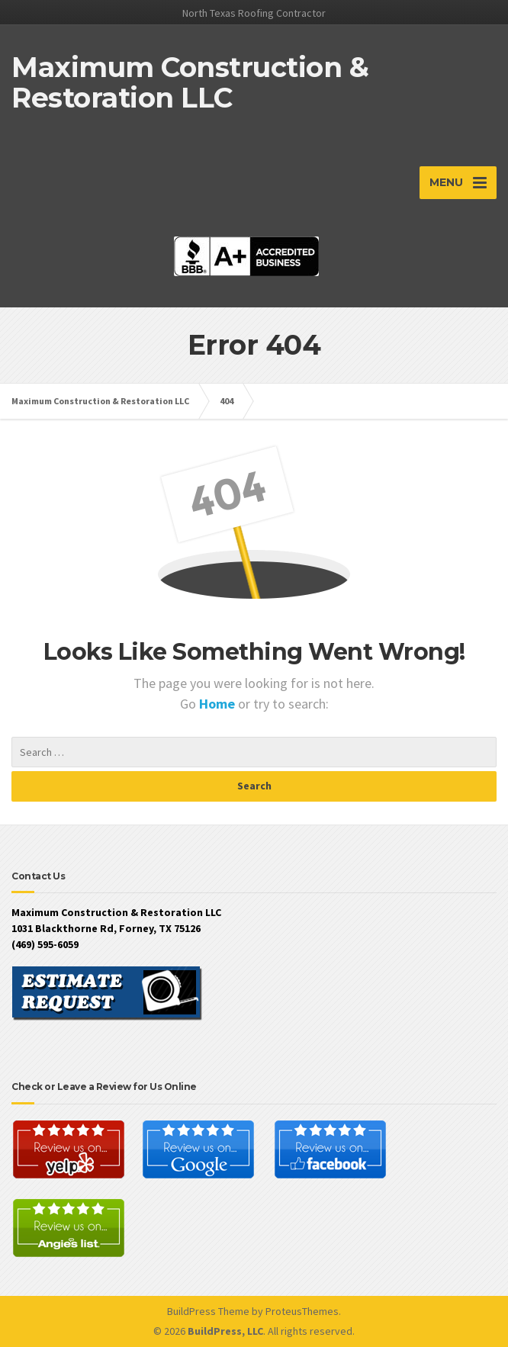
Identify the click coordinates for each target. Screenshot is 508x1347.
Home (218, 703)
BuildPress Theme (208, 1311)
